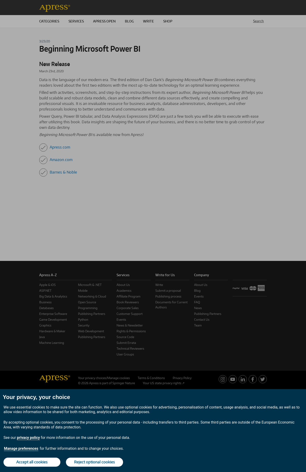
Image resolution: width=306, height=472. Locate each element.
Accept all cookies (32, 462)
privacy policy (28, 437)
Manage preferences (21, 448)
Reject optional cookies (94, 462)
